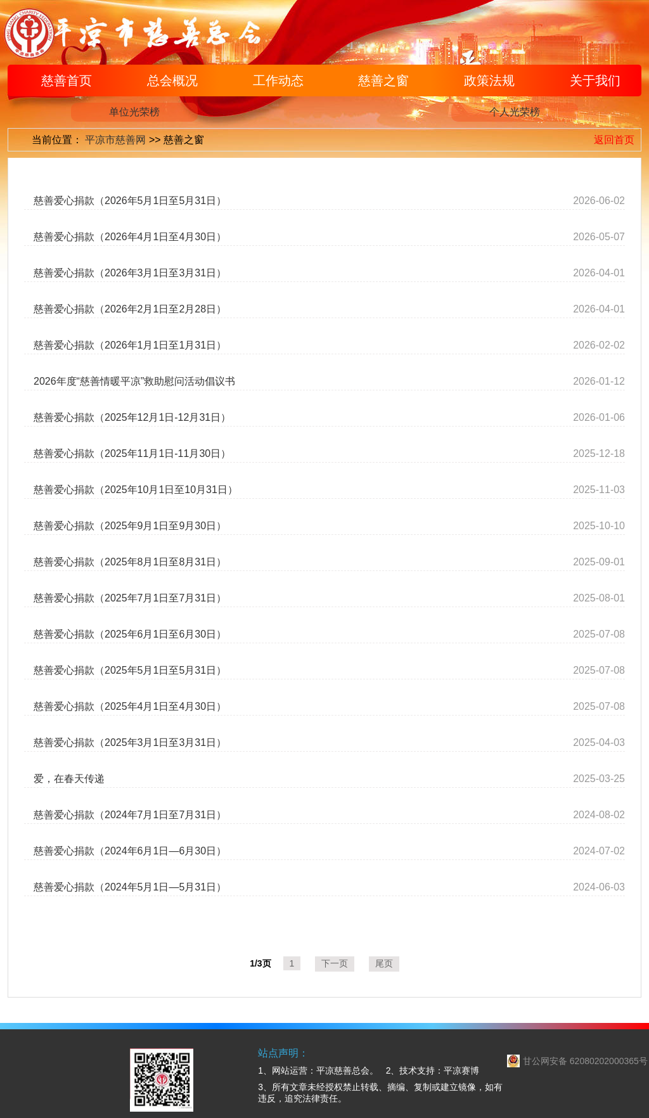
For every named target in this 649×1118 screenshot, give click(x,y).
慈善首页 (66, 80)
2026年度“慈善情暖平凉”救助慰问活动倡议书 (134, 381)
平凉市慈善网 (115, 139)
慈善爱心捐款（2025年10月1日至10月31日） (136, 489)
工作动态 (278, 80)
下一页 (334, 963)
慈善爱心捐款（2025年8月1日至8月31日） (130, 561)
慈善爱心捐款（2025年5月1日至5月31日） (130, 670)
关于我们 (595, 80)
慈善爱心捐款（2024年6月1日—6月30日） (130, 850)
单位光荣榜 (134, 111)
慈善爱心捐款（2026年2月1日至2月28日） (130, 309)
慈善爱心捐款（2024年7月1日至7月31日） (130, 814)
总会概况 (172, 80)
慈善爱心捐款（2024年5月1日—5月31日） (130, 887)
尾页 (384, 963)
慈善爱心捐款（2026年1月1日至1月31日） (130, 345)
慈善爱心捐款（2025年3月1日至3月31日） (130, 742)
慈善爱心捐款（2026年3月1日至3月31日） (130, 272)
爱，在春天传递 (69, 778)
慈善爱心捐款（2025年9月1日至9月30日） (130, 525)
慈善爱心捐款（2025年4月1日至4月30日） (130, 706)
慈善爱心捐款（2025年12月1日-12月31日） (132, 417)
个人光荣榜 (514, 111)
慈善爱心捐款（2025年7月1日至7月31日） (130, 598)
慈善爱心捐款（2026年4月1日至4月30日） (130, 236)
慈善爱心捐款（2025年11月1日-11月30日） (132, 453)
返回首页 (614, 139)
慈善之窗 (383, 80)
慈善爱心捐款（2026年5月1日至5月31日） (130, 200)
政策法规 (489, 80)
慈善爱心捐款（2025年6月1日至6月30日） (130, 634)
